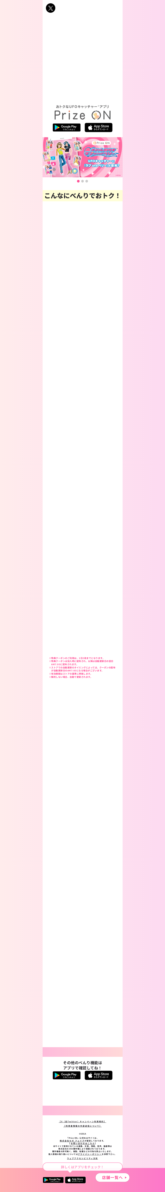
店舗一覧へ (112, 1177)
